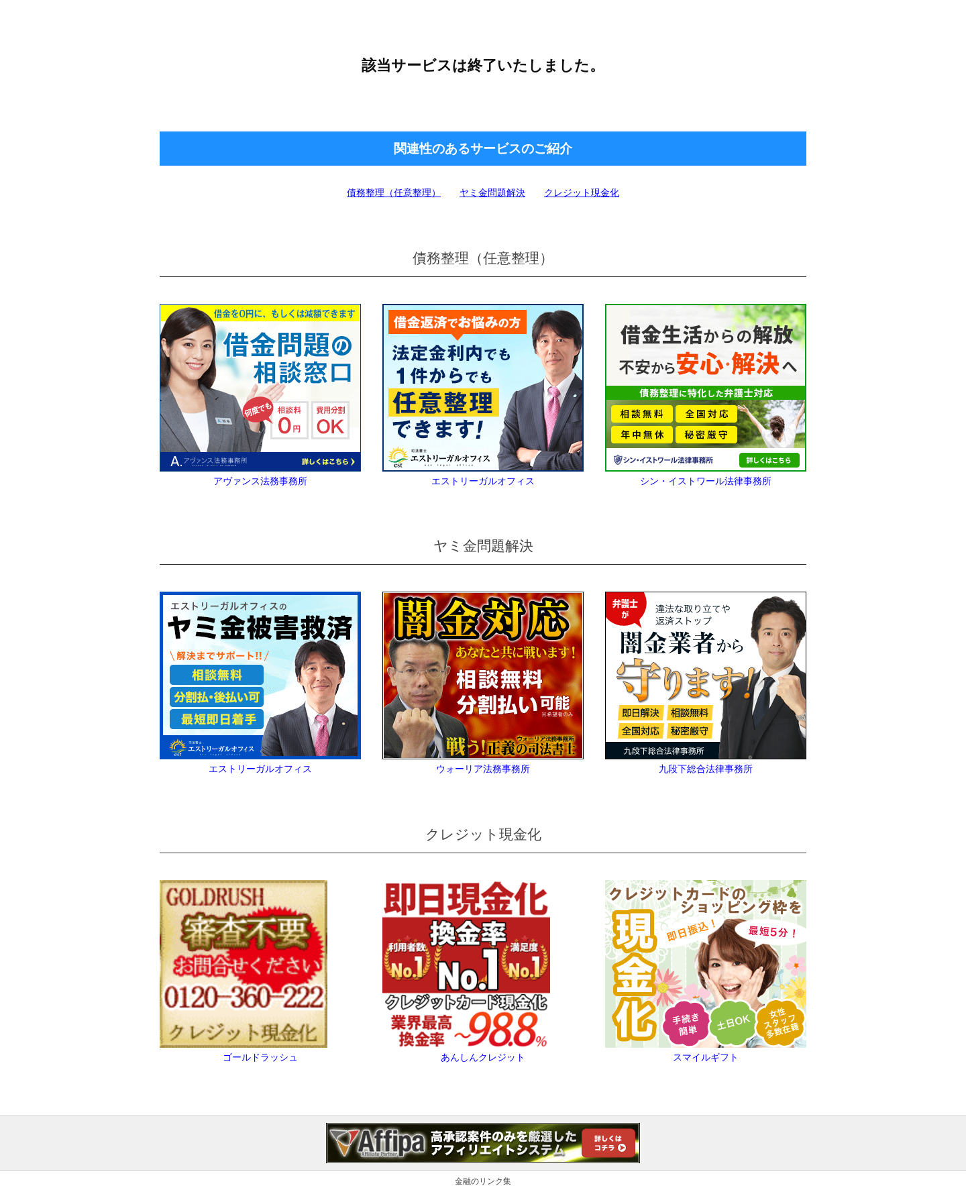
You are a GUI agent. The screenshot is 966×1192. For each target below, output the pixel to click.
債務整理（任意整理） (394, 192)
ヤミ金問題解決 (492, 192)
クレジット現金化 (581, 192)
